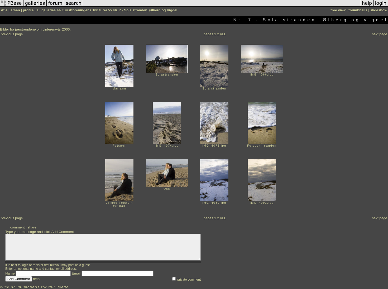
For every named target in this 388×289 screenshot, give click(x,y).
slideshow (378, 10)
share (31, 227)
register (38, 265)
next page (379, 34)
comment (17, 227)
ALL (223, 34)
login (24, 265)
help (36, 279)
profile (28, 10)
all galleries (46, 10)
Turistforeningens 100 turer (84, 10)
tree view (338, 10)
